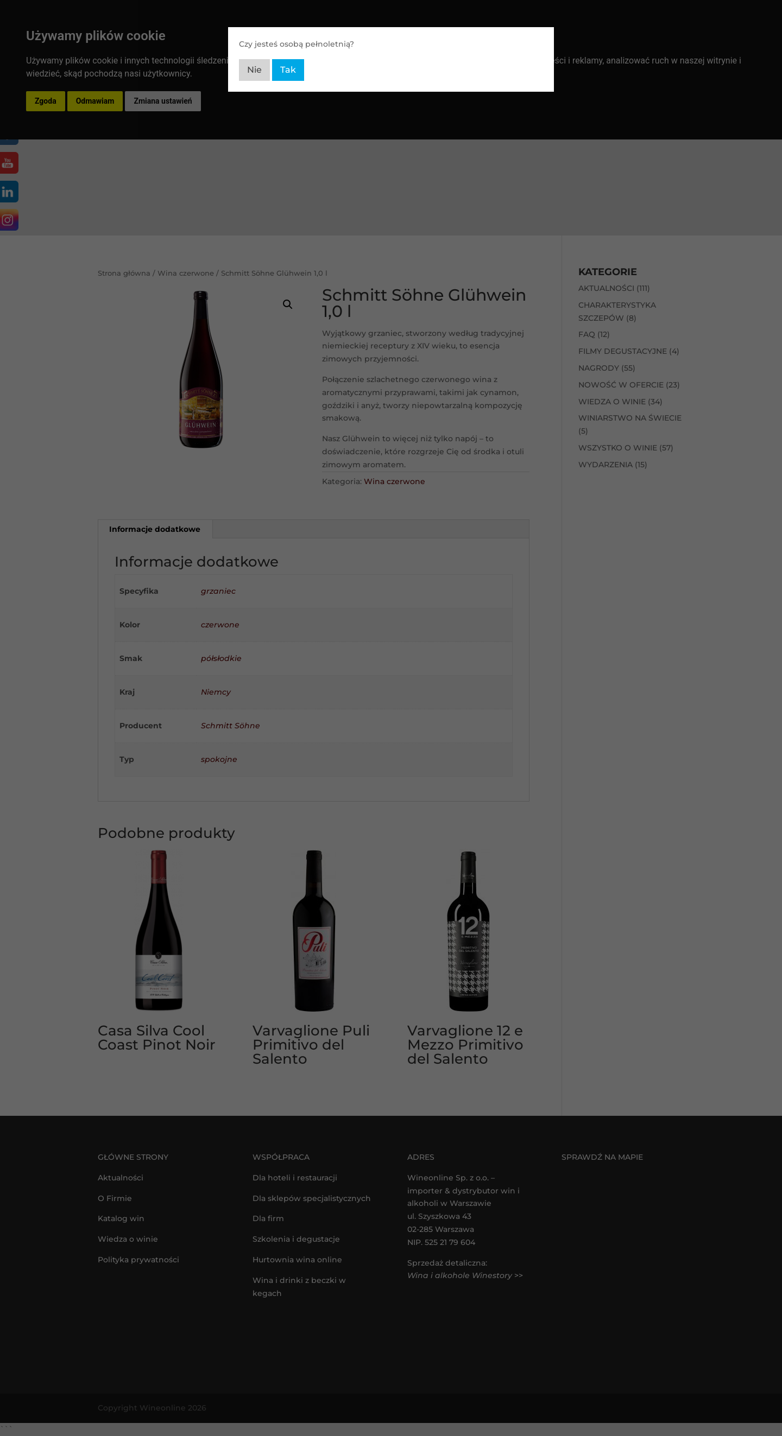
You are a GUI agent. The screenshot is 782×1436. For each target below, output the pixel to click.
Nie (254, 70)
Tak (288, 70)
